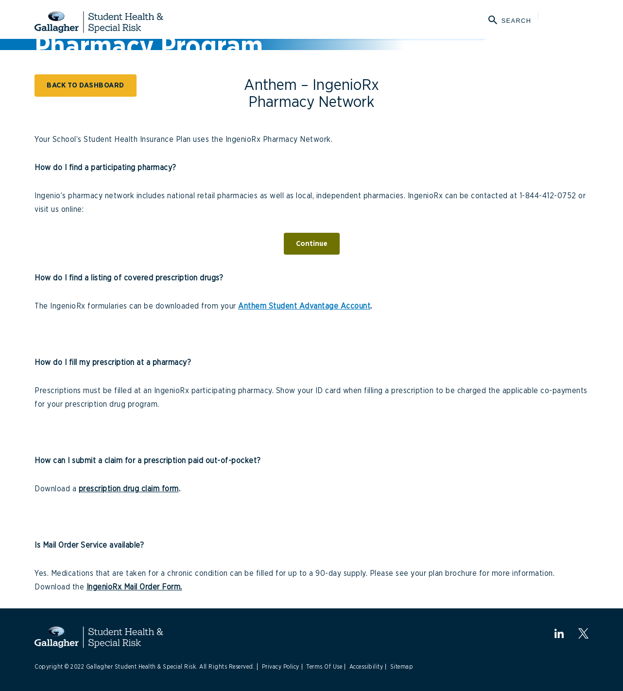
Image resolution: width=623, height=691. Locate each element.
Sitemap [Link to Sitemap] (402, 667)
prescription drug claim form (129, 489)
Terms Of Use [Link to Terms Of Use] (324, 667)
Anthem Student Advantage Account (304, 306)
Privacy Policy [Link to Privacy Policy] (280, 667)
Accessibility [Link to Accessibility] (366, 667)
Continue (312, 243)
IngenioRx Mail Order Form (134, 587)
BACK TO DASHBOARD (85, 85)
